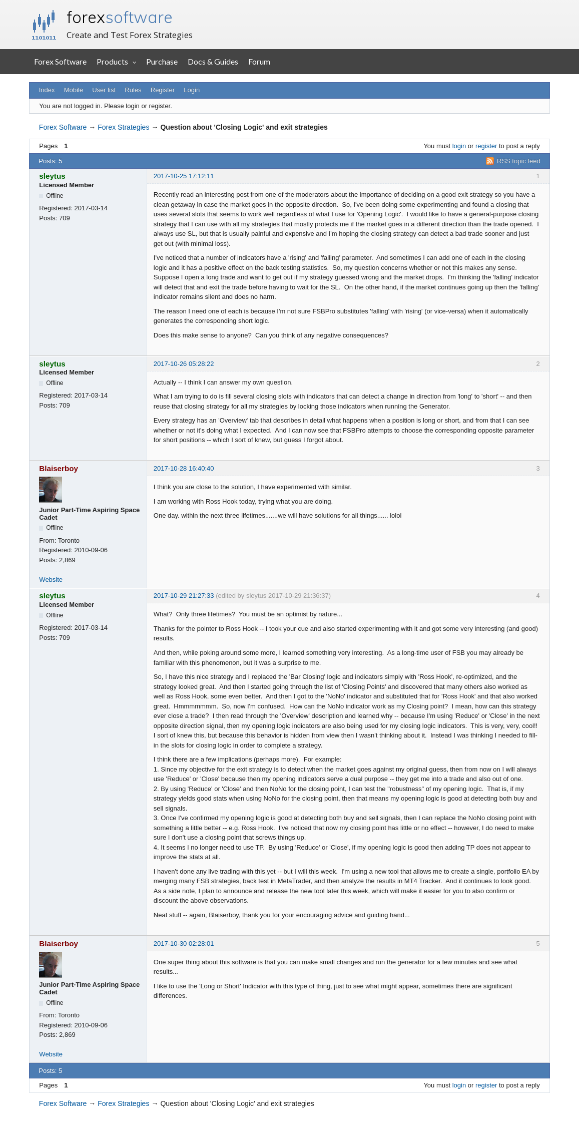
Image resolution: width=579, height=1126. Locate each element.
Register (163, 90)
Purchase (162, 61)
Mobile (73, 90)
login (459, 146)
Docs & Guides (213, 61)
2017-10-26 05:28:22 (184, 363)
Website (51, 579)
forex (120, 17)
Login (192, 90)
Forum (259, 61)
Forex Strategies (123, 127)
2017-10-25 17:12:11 (184, 176)
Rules (133, 90)
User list (104, 90)
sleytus (52, 176)
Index (47, 90)
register (486, 146)
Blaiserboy (58, 468)
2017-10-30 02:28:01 (184, 943)
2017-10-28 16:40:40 (184, 468)
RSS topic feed (518, 161)
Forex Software (60, 61)
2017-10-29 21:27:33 (184, 595)
